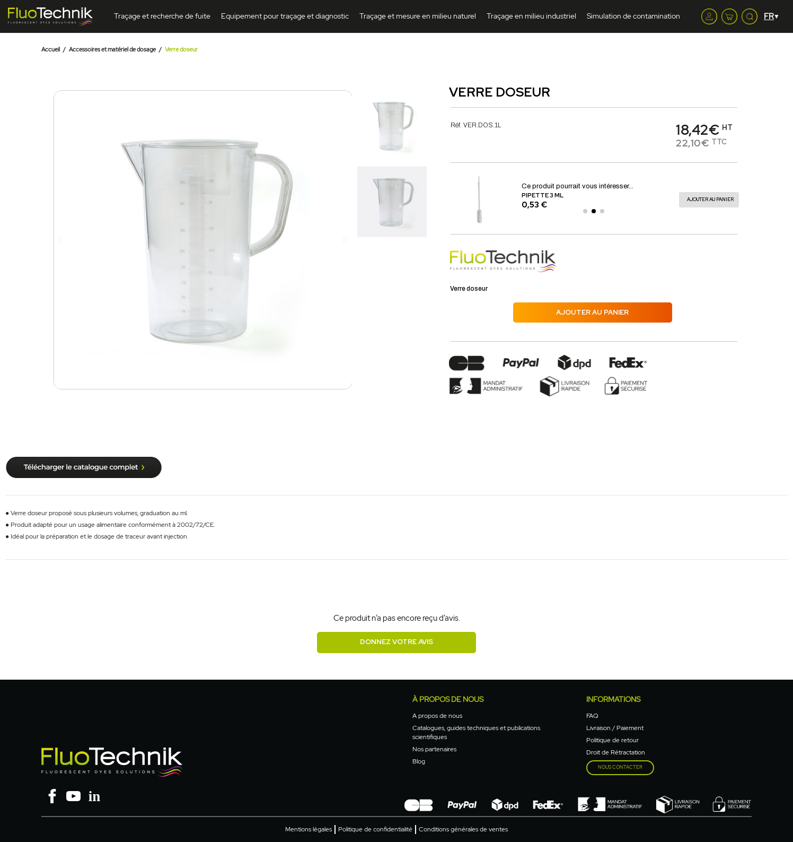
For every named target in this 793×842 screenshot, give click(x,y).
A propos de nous (437, 715)
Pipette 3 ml (542, 195)
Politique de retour (612, 740)
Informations (613, 699)
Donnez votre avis (396, 641)
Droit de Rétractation (615, 752)
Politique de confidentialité (375, 829)
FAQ (592, 715)
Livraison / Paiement (615, 728)
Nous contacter (620, 767)
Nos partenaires (434, 749)
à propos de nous (447, 699)
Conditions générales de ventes (463, 829)
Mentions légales (308, 829)
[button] (61, 240)
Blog (418, 761)
